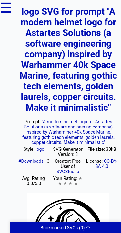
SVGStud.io (67, 171)
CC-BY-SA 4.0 (106, 164)
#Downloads (31, 161)
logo (39, 149)
